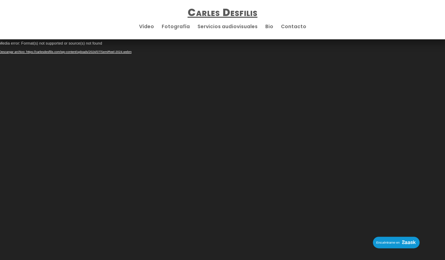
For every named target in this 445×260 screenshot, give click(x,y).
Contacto (293, 27)
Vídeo (146, 27)
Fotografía (176, 27)
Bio (269, 27)
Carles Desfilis (223, 12)
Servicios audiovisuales (227, 27)
